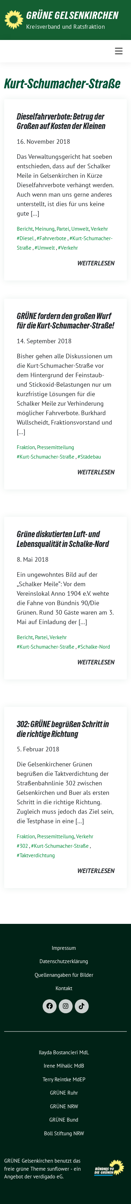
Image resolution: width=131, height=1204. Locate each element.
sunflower (58, 1168)
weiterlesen (95, 263)
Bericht (25, 228)
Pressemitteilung (55, 447)
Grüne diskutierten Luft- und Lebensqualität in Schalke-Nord (63, 539)
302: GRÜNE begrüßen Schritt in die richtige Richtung (63, 729)
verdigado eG (48, 1176)
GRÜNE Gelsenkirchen (72, 15)
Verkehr (99, 228)
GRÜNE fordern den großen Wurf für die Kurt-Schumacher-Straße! (65, 321)
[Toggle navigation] (119, 51)
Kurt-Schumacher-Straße (47, 456)
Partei (63, 228)
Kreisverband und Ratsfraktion (65, 27)
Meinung (44, 228)
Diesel (27, 238)
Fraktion (26, 447)
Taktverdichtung (37, 855)
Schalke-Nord (95, 646)
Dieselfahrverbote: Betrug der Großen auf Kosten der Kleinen (61, 121)
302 (24, 846)
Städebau (90, 456)
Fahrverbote (52, 238)
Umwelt (80, 228)
